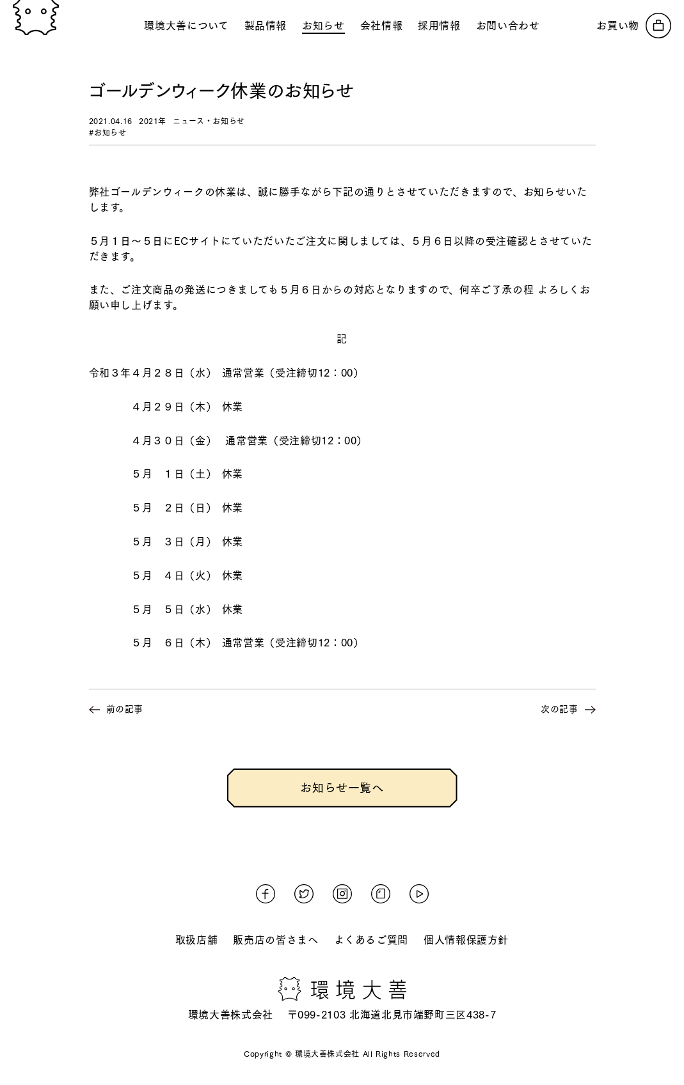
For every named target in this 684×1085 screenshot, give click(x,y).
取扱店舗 (196, 940)
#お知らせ (108, 132)
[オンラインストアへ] (633, 25)
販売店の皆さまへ (275, 940)
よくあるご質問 (371, 940)
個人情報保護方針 (466, 940)
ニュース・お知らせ (209, 121)
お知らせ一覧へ (341, 787)
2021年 (152, 121)
